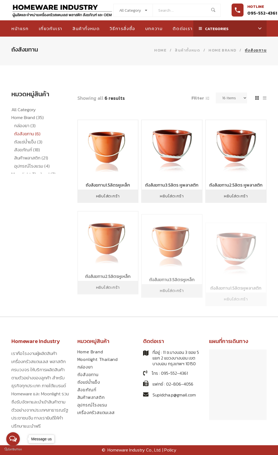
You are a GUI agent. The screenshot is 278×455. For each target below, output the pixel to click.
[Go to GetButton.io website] (13, 449)
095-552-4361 (262, 13)
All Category (23, 109)
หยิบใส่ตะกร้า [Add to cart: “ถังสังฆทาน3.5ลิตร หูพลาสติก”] (172, 196)
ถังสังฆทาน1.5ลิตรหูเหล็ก (108, 185)
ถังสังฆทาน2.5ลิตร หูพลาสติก (236, 185)
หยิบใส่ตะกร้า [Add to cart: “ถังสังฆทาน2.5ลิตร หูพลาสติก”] (236, 196)
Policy (170, 449)
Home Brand (27, 117)
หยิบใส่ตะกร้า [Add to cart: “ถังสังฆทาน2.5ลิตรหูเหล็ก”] (108, 302)
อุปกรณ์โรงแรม (32, 165)
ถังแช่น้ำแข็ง (28, 141)
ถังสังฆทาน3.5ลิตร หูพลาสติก (171, 185)
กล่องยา (25, 125)
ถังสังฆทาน (27, 133)
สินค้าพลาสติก (31, 157)
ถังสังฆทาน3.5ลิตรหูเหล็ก (172, 296)
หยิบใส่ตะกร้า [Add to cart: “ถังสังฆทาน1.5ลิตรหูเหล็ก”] (108, 196)
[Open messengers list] (13, 439)
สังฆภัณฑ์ (27, 149)
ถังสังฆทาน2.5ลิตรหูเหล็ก (108, 291)
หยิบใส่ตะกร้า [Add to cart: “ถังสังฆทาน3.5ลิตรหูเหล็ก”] (172, 307)
